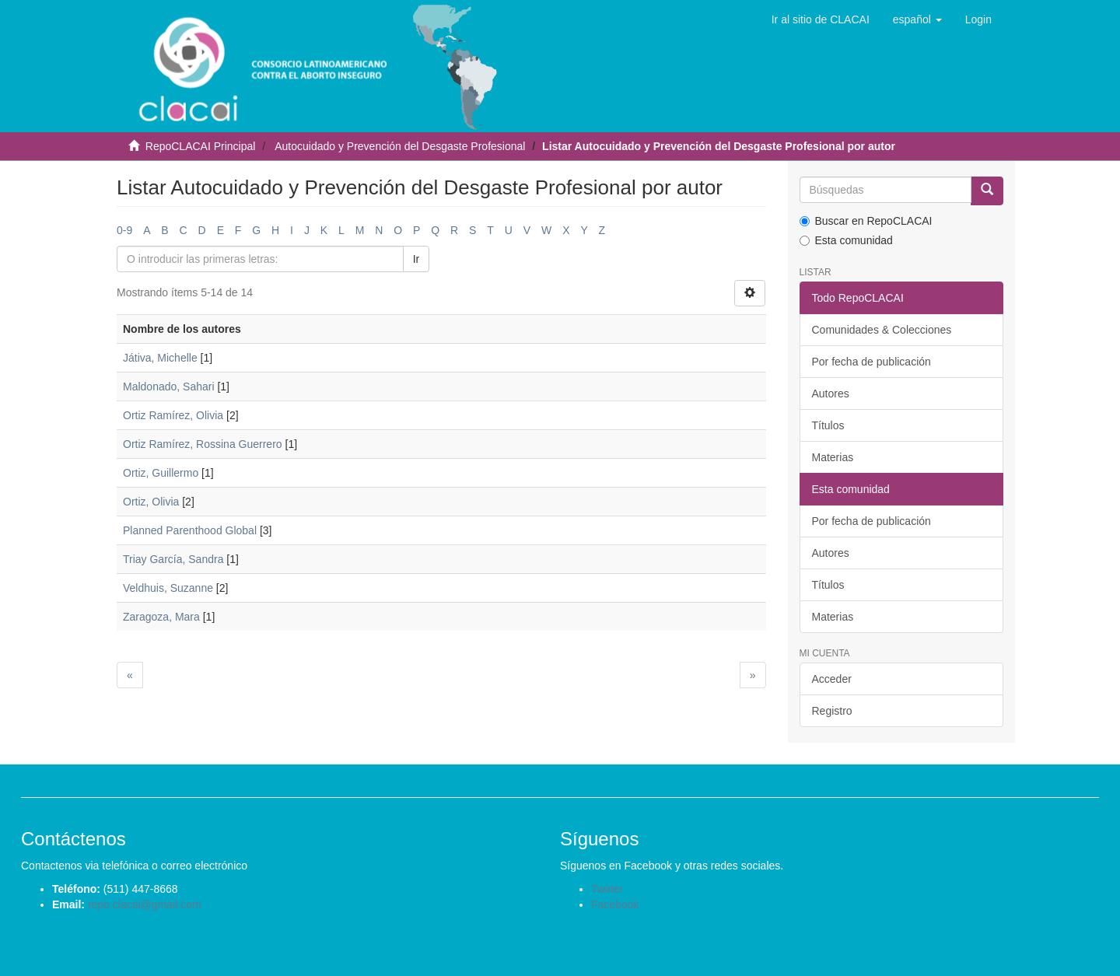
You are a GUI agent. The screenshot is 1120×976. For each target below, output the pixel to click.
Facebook (615, 904)
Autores (830, 393)
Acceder (832, 679)
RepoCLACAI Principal (200, 146)
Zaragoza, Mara (161, 616)
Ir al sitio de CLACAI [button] (821, 19)
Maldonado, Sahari (169, 386)
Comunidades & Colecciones (882, 330)
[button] (917, 19)
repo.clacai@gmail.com (144, 904)
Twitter (607, 889)
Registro (832, 711)
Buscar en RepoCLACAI (866, 221)
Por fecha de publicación (871, 361)
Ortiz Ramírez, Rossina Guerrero (202, 444)
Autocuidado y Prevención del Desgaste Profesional (400, 146)
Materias (833, 457)
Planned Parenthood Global (190, 530)
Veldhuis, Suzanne (168, 588)
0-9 (124, 230)
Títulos (828, 425)
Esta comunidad (846, 240)
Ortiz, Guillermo (160, 473)
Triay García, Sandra (173, 559)
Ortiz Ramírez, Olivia (173, 415)
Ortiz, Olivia (151, 501)
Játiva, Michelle (160, 358)
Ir (416, 259)
